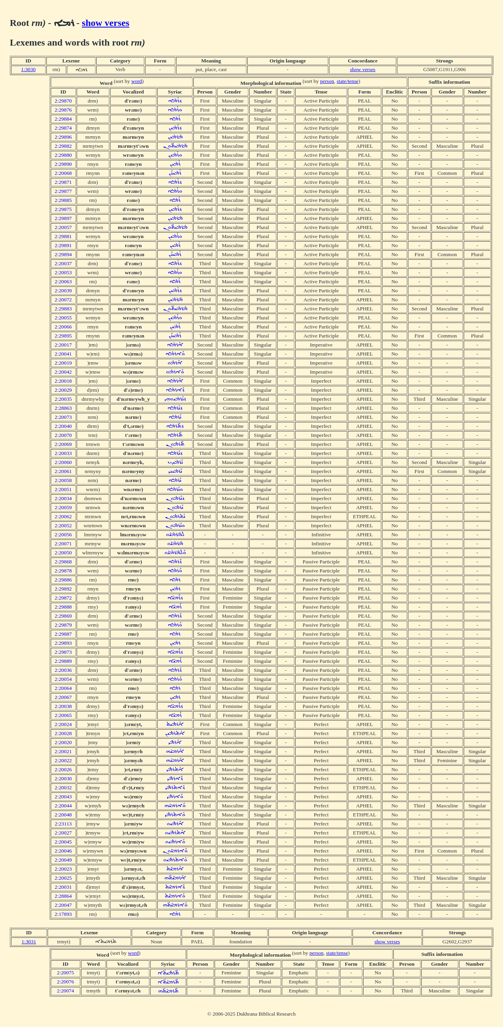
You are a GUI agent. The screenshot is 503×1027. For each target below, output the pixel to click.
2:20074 (65, 991)
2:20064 (63, 688)
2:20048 (63, 815)
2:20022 (63, 760)
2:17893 (63, 914)
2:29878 (63, 571)
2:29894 (63, 254)
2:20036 (63, 670)
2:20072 (63, 300)
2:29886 (63, 580)
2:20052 (63, 525)
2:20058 (63, 480)
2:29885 (63, 200)
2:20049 (63, 860)
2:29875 (63, 209)
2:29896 (63, 137)
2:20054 (63, 679)
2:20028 (63, 733)
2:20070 (63, 435)
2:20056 (63, 534)
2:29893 (63, 643)
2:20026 (63, 769)
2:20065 (63, 715)
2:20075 (65, 973)
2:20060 (63, 462)
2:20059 (63, 507)
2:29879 (63, 625)
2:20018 (63, 381)
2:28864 (63, 896)
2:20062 (63, 516)
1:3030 (28, 69)
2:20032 (63, 787)
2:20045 (63, 842)
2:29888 (63, 607)
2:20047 (63, 905)
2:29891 (63, 245)
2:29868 (63, 562)
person (327, 81)
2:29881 (63, 236)
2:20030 (63, 778)
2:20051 (63, 489)
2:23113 (63, 824)
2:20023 (63, 869)
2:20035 (63, 399)
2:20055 (63, 318)
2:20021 (63, 751)
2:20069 (63, 444)
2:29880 (63, 155)
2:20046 (63, 851)
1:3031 (29, 941)
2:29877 (63, 191)
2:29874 (63, 128)
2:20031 (63, 887)
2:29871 (63, 182)
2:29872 (63, 598)
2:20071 (63, 544)
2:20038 (63, 706)
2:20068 (63, 173)
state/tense (348, 81)
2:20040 (63, 426)
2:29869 (63, 616)
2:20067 (63, 697)
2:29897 (63, 218)
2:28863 (63, 408)
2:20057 (63, 227)
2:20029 (63, 390)
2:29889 (63, 661)
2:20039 (63, 290)
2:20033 (63, 453)
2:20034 (63, 498)
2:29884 (63, 119)
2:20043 (63, 797)
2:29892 (63, 589)
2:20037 (63, 263)
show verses (105, 23)
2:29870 (63, 101)
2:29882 (63, 146)
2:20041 (63, 354)
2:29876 (63, 110)
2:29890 (63, 164)
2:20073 (63, 417)
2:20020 (63, 742)
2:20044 (63, 806)
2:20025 (63, 878)
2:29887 (63, 634)
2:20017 (63, 345)
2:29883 (63, 309)
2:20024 (63, 724)
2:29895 (63, 336)
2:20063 (63, 281)
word (136, 81)
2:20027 (63, 833)
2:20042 (63, 372)
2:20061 (63, 471)
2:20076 (65, 982)
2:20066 (63, 327)
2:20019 (63, 363)
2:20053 (63, 272)
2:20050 (63, 553)
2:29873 (63, 652)
